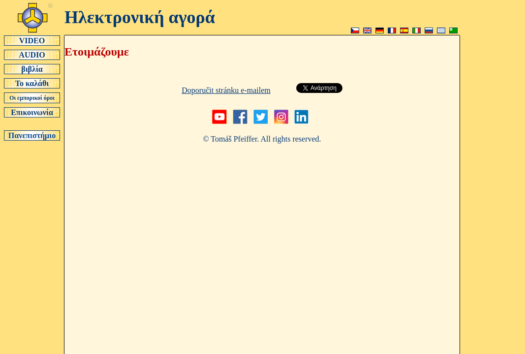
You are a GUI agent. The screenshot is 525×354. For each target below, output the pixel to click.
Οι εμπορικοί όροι (32, 98)
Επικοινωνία (32, 112)
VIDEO (32, 40)
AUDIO (32, 54)
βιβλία (32, 68)
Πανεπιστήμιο (32, 135)
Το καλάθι (32, 83)
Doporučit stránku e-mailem (226, 90)
